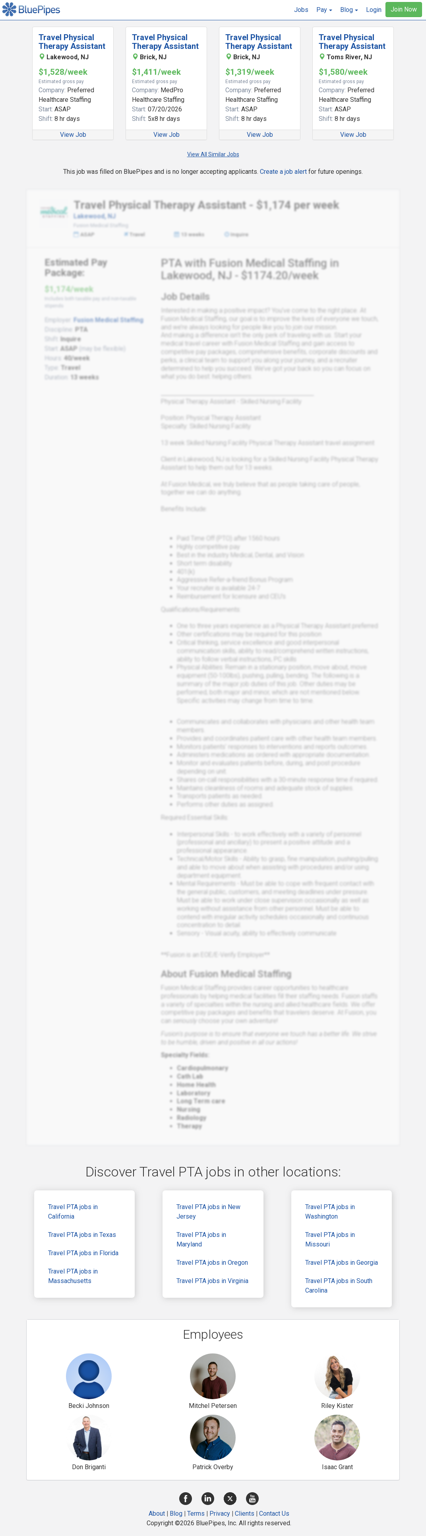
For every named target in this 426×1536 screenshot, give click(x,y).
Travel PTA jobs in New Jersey (208, 1211)
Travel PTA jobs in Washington (330, 1211)
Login (373, 10)
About (157, 1513)
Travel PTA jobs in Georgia (341, 1262)
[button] (324, 10)
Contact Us (274, 1513)
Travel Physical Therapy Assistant (72, 42)
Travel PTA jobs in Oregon (212, 1262)
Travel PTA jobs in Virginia (212, 1281)
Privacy (219, 1513)
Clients (244, 1513)
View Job (73, 134)
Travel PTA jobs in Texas (82, 1235)
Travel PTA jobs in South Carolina (338, 1285)
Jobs (301, 10)
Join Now (404, 9)
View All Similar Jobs (213, 154)
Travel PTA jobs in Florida (83, 1253)
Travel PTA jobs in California (73, 1211)
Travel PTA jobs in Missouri (330, 1239)
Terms (196, 1513)
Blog (176, 1513)
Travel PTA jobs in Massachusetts (73, 1276)
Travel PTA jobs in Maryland (201, 1239)
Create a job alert (283, 171)
